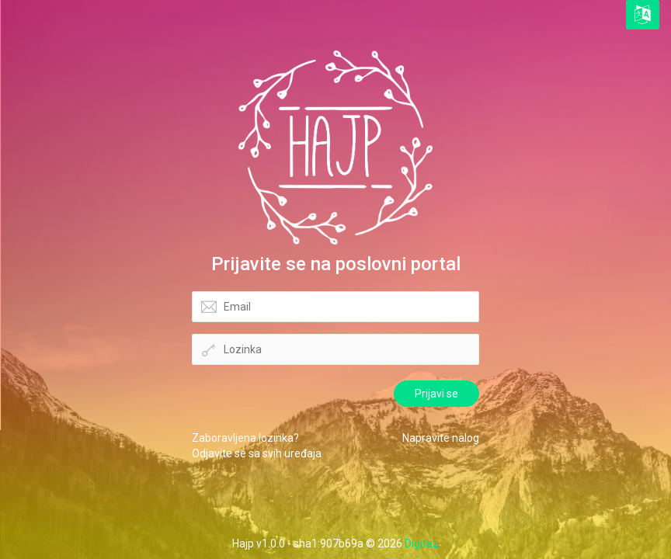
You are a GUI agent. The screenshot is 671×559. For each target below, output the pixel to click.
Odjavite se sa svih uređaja (257, 453)
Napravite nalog (440, 438)
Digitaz (422, 543)
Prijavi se (436, 393)
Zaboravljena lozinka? (245, 438)
